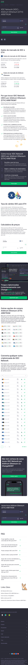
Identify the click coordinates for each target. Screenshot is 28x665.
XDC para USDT (7, 399)
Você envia (4, 20)
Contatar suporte (14, 476)
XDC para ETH (7, 389)
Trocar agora (14, 183)
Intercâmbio (14, 32)
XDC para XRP (7, 422)
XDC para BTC (7, 379)
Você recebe (4, 247)
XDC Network (12, 4)
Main (2, 4)
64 (9, 446)
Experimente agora (14, 297)
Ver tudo (24, 446)
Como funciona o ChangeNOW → (8, 595)
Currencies (6, 4)
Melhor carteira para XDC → (6, 598)
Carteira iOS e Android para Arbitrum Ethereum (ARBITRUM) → (14, 600)
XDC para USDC (7, 432)
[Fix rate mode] (18, 27)
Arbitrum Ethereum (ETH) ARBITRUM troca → (10, 593)
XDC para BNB (7, 425)
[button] (23, 20)
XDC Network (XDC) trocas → (7, 591)
